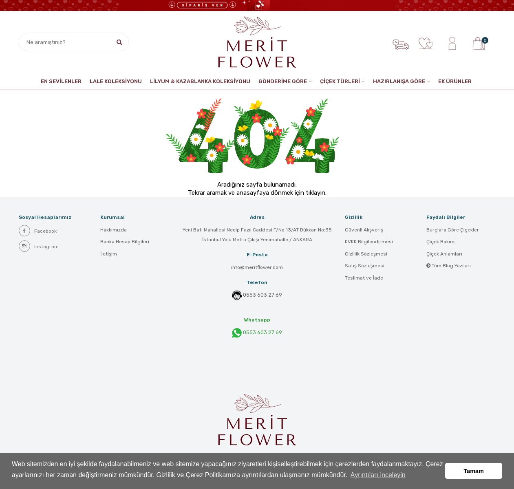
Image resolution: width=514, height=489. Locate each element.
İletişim (108, 255)
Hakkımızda (113, 230)
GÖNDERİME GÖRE (282, 81)
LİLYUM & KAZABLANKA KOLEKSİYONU (200, 81)
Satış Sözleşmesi (364, 267)
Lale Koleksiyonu (116, 81)
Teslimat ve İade (364, 279)
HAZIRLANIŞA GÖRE (399, 81)
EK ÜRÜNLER (455, 81)
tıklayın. (316, 192)
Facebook (38, 230)
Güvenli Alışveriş (364, 230)
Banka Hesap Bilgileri (124, 242)
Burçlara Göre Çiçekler (452, 230)
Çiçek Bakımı (441, 242)
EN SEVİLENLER (61, 81)
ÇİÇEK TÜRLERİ (340, 81)
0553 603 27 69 (262, 295)
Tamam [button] (474, 471)
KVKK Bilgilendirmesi (369, 242)
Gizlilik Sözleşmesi (366, 255)
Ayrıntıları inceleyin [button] (378, 476)
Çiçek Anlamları (444, 255)
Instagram (39, 246)
